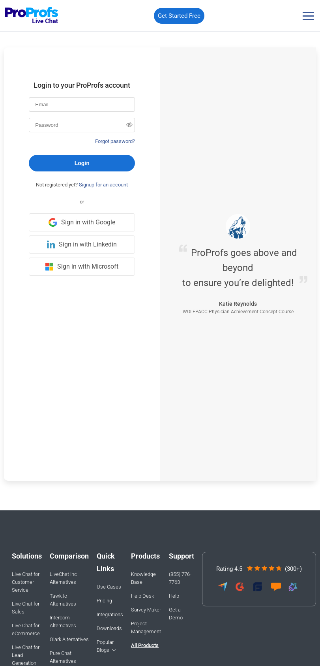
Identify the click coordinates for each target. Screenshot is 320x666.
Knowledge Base (143, 578)
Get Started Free (179, 15)
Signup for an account (103, 185)
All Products (145, 645)
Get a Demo (176, 614)
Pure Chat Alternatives (63, 657)
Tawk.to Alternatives (63, 600)
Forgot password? (115, 141)
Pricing (104, 601)
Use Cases (109, 587)
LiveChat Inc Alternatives (63, 578)
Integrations (110, 614)
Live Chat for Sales (25, 608)
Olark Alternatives (69, 639)
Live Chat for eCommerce (26, 629)
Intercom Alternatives (63, 621)
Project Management (146, 627)
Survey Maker (146, 610)
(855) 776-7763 (180, 578)
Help (174, 596)
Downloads (109, 628)
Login (82, 163)
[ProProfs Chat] (32, 16)
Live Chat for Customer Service (25, 582)
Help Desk (142, 596)
